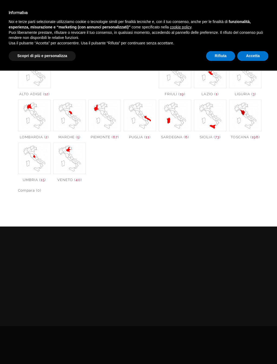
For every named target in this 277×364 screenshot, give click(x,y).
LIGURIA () (245, 94)
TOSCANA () (245, 137)
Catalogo (123, 13)
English (229, 18)
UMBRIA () (34, 180)
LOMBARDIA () (34, 137)
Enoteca (60, 13)
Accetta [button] (253, 349)
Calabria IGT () (104, 68)
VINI (228, 39)
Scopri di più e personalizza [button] (42, 349)
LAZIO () (210, 94)
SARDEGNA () (175, 137)
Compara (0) (29, 190)
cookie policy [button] (180, 320)
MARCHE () (69, 137)
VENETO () (69, 180)
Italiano (229, 11)
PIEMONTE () (105, 137)
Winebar (91, 13)
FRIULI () (175, 94)
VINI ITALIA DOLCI (256, 39)
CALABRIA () (70, 68)
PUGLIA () (140, 137)
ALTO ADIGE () (34, 94)
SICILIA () (210, 137)
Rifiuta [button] (221, 349)
